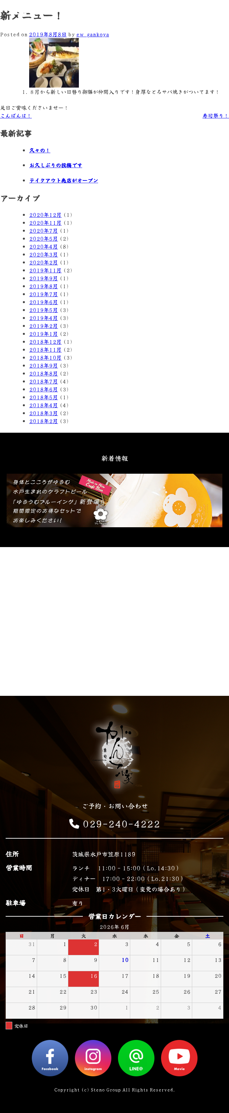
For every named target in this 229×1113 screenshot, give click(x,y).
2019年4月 (43, 318)
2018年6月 (43, 389)
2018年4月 (43, 405)
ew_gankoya (92, 34)
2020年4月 (43, 246)
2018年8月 (43, 373)
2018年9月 (43, 365)
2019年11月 (45, 270)
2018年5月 (43, 397)
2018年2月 (43, 421)
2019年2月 (43, 326)
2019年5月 (43, 310)
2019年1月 (43, 334)
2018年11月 (45, 349)
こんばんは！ (16, 115)
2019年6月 (43, 302)
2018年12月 (45, 341)
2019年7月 (43, 294)
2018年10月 (45, 357)
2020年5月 (43, 238)
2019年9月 (43, 278)
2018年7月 (43, 381)
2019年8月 (43, 286)
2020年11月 (45, 222)
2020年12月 (45, 215)
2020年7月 (43, 230)
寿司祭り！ (215, 115)
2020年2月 (43, 262)
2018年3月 (43, 413)
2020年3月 (43, 254)
